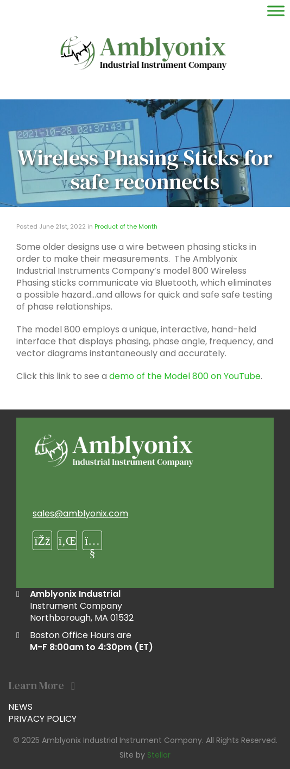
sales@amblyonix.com (80, 513)
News (20, 707)
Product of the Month (125, 226)
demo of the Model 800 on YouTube (185, 376)
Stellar (159, 754)
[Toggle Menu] (276, 10)
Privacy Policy (42, 719)
